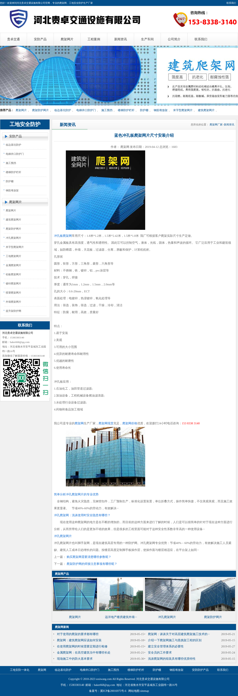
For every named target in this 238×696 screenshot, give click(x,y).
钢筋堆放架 (161, 110)
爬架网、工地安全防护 (71, 3)
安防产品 (15, 136)
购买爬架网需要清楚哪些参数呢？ (89, 556)
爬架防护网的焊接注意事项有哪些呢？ (92, 563)
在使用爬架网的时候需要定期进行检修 (82, 646)
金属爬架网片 (13, 265)
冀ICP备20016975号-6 (113, 690)
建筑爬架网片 (206, 110)
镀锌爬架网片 (13, 283)
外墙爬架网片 (13, 301)
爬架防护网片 (40, 110)
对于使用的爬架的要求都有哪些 (78, 634)
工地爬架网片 (13, 256)
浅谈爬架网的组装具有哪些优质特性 (172, 658)
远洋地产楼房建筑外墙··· (121, 617)
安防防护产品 (200, 669)
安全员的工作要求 (160, 652)
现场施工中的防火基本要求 (75, 658)
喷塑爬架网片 (13, 292)
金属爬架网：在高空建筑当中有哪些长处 (83, 652)
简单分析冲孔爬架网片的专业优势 (76, 494)
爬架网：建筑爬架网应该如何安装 (79, 640)
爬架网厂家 (216, 124)
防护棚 (144, 110)
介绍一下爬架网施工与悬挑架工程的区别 (175, 640)
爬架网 (79, 423)
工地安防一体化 (19, 669)
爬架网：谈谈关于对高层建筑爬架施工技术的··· (179, 634)
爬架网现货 (106, 423)
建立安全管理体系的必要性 (166, 646)
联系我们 (231, 3)
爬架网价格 (129, 423)
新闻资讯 (229, 124)
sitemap (144, 690)
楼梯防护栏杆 (126, 110)
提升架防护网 (13, 310)
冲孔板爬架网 (63, 235)
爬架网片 (21, 110)
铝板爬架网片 (13, 274)
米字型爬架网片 (183, 110)
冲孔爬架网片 (13, 237)
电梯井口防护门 (86, 110)
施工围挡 (106, 110)
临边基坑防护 (62, 110)
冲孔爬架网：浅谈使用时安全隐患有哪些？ (82, 515)
